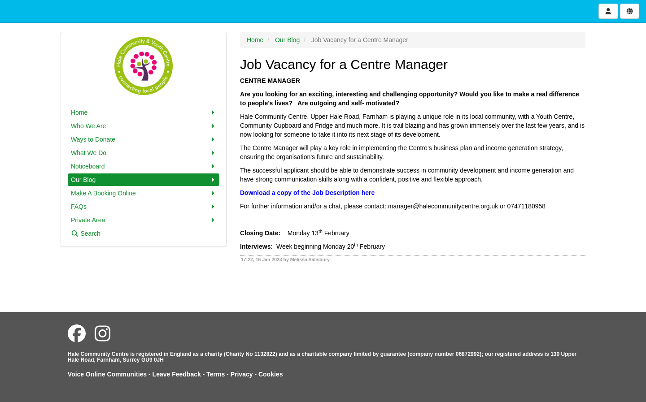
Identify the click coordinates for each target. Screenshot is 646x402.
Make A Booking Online (143, 193)
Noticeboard (143, 166)
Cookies (270, 374)
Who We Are (143, 125)
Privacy (242, 374)
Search (85, 233)
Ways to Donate (143, 139)
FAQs (143, 206)
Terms (215, 374)
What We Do (143, 152)
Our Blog (143, 179)
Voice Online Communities (107, 374)
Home (143, 112)
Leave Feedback (177, 374)
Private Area (143, 220)
